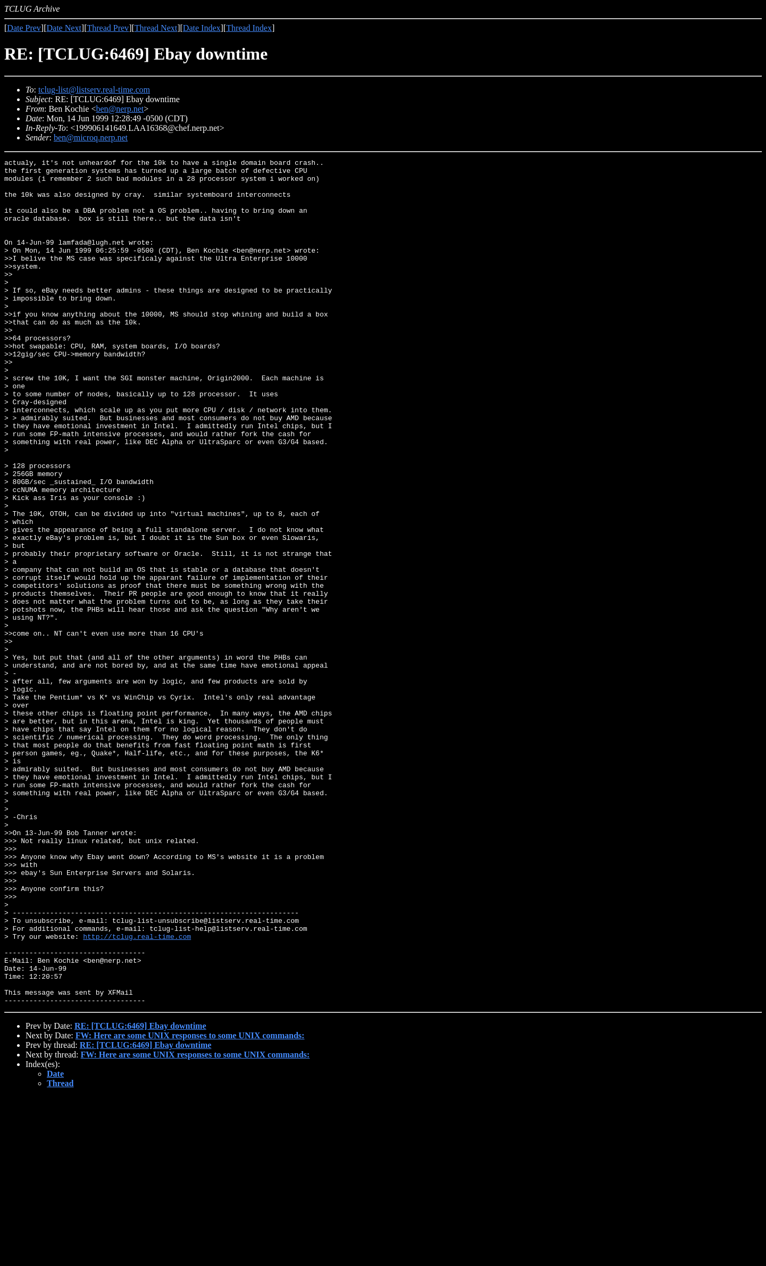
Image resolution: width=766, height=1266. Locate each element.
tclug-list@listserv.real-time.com (94, 89)
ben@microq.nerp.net (91, 137)
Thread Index (249, 27)
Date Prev (24, 27)
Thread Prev (108, 27)
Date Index (202, 27)
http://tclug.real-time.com (137, 1092)
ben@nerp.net (120, 108)
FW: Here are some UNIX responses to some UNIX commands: (190, 1204)
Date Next (64, 27)
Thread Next (156, 27)
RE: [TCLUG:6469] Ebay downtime (140, 1195)
